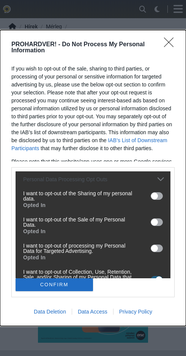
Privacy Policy (135, 312)
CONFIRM (54, 284)
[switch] (157, 196)
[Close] (171, 45)
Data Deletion (50, 312)
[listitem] (93, 179)
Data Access (92, 312)
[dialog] (93, 178)
